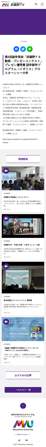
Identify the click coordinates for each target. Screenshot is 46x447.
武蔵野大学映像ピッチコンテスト (16, 197)
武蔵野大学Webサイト (23, 434)
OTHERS (24, 41)
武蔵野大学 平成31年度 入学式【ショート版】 (22, 245)
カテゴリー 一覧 (23, 390)
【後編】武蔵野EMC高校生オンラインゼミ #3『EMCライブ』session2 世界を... (21, 349)
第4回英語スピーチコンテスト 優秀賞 (18, 300)
